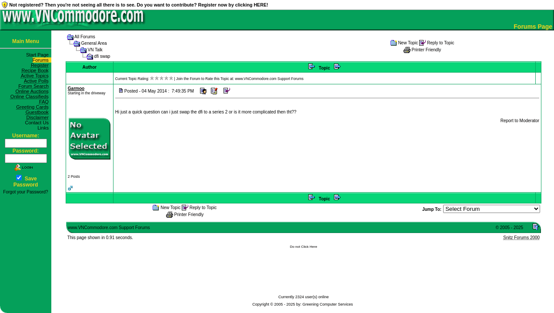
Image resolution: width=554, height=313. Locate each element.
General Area (94, 43)
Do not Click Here (303, 247)
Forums (42, 60)
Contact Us (38, 122)
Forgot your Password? (25, 192)
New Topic (408, 42)
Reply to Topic (440, 42)
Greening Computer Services (328, 304)
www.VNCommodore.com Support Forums (269, 79)
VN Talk (95, 49)
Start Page (38, 54)
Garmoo (76, 88)
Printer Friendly (426, 49)
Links (44, 127)
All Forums (84, 36)
